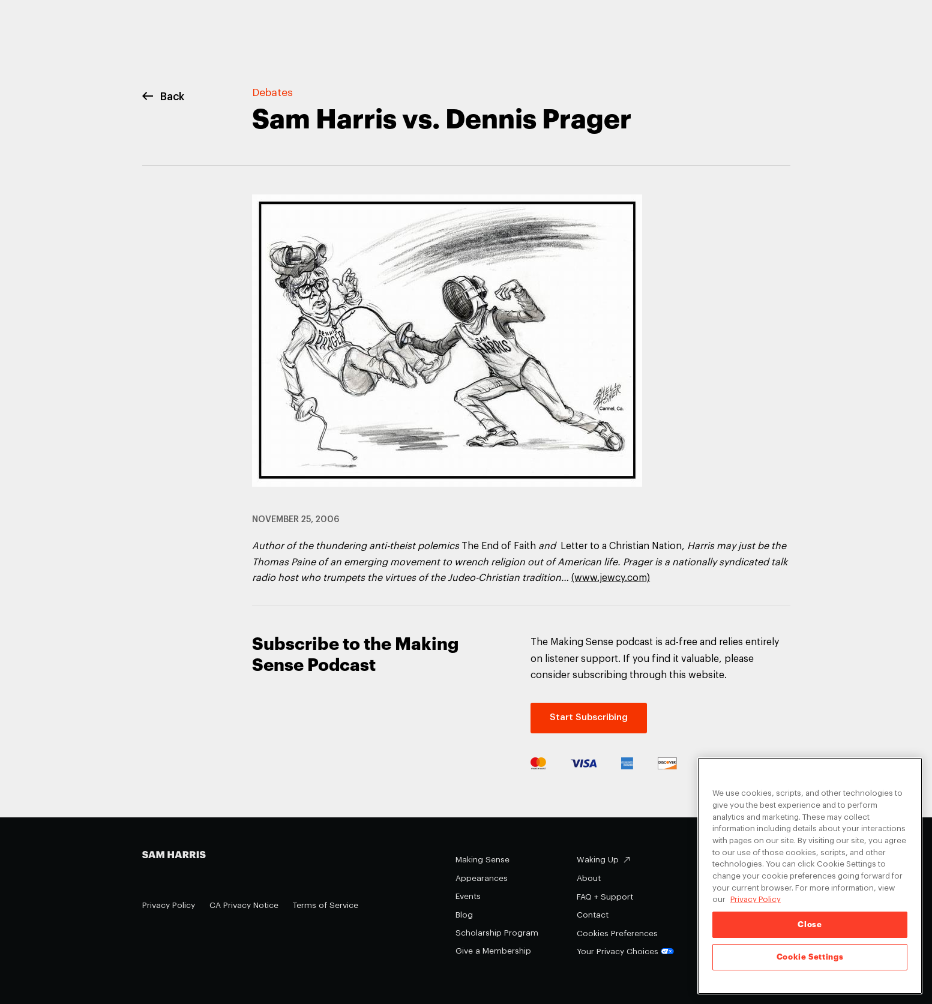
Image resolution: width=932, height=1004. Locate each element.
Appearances (481, 878)
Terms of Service (325, 905)
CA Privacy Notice (243, 905)
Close (810, 924)
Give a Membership (493, 951)
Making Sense (482, 860)
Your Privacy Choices (625, 951)
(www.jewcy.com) (610, 578)
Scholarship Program (496, 933)
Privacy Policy (168, 905)
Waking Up (598, 860)
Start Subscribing (589, 717)
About (589, 878)
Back (163, 97)
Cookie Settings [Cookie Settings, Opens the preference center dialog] (810, 957)
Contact (593, 915)
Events (468, 896)
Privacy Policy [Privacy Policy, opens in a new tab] (755, 899)
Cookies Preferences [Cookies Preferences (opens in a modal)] (617, 933)
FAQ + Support (605, 897)
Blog (464, 915)
